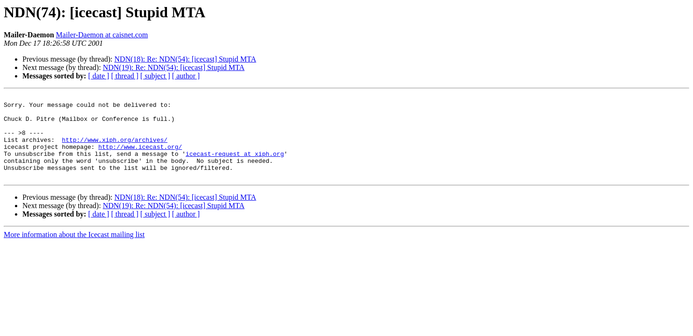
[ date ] (98, 76)
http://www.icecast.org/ (140, 158)
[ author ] (186, 76)
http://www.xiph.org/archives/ (114, 149)
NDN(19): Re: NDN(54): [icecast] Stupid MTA (173, 67)
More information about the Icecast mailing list (74, 251)
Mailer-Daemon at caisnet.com (102, 35)
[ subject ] (155, 76)
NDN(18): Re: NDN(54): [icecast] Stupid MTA (185, 59)
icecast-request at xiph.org (235, 166)
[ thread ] (125, 76)
